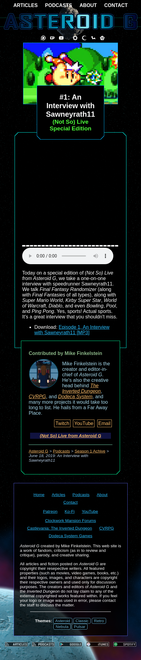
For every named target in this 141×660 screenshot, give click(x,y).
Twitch (62, 423)
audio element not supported (67, 256)
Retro (99, 621)
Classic (82, 621)
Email (104, 423)
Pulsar (79, 626)
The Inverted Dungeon (81, 388)
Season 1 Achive (90, 451)
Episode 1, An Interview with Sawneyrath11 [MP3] (71, 330)
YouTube (83, 423)
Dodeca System (75, 396)
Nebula (62, 626)
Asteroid (62, 621)
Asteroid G (38, 451)
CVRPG (37, 396)
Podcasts (61, 451)
